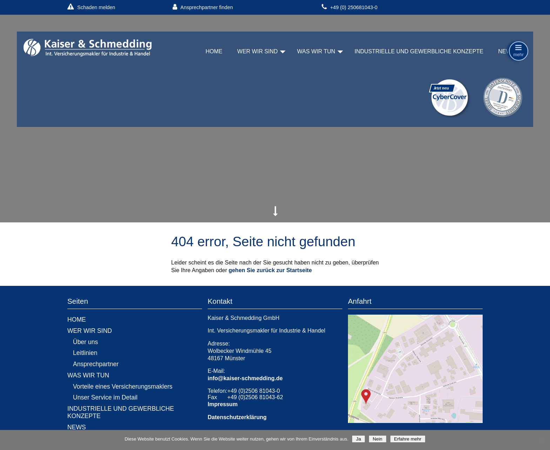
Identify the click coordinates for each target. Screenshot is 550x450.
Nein (377, 439)
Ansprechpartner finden (203, 7)
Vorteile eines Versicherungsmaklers (123, 386)
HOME (214, 51)
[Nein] (541, 440)
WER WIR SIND (257, 51)
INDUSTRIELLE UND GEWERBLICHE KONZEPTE (419, 51)
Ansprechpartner (96, 364)
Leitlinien (85, 352)
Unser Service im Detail (105, 397)
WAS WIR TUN (316, 51)
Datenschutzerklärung (237, 417)
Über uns (85, 341)
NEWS (506, 51)
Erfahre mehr (408, 439)
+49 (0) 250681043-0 (349, 7)
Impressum (222, 404)
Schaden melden (91, 7)
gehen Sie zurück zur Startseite (270, 270)
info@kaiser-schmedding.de (245, 378)
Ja (358, 439)
